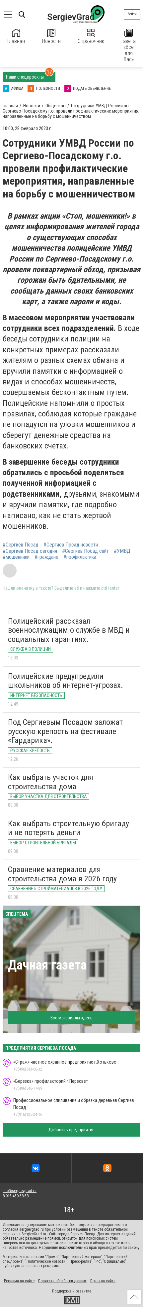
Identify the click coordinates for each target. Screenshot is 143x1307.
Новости (51, 36)
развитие (83, 1291)
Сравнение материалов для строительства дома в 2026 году (62, 874)
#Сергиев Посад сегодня (30, 551)
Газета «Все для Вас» (128, 45)
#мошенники (16, 557)
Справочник (91, 36)
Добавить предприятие (71, 1129)
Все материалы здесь (71, 1017)
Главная (16, 36)
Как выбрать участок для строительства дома (50, 782)
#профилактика (79, 557)
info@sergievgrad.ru (19, 1190)
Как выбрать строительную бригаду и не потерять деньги (68, 828)
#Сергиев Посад (20, 545)
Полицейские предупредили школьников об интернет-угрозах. (65, 681)
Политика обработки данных (62, 1281)
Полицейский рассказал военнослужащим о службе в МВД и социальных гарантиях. (69, 630)
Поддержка (62, 1291)
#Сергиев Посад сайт (85, 551)
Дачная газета (47, 965)
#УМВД (122, 551)
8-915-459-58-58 (16, 1196)
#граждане (46, 557)
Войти (132, 14)
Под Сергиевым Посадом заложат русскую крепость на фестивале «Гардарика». (65, 731)
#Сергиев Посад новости (70, 545)
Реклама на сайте (19, 1281)
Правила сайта (102, 1281)
